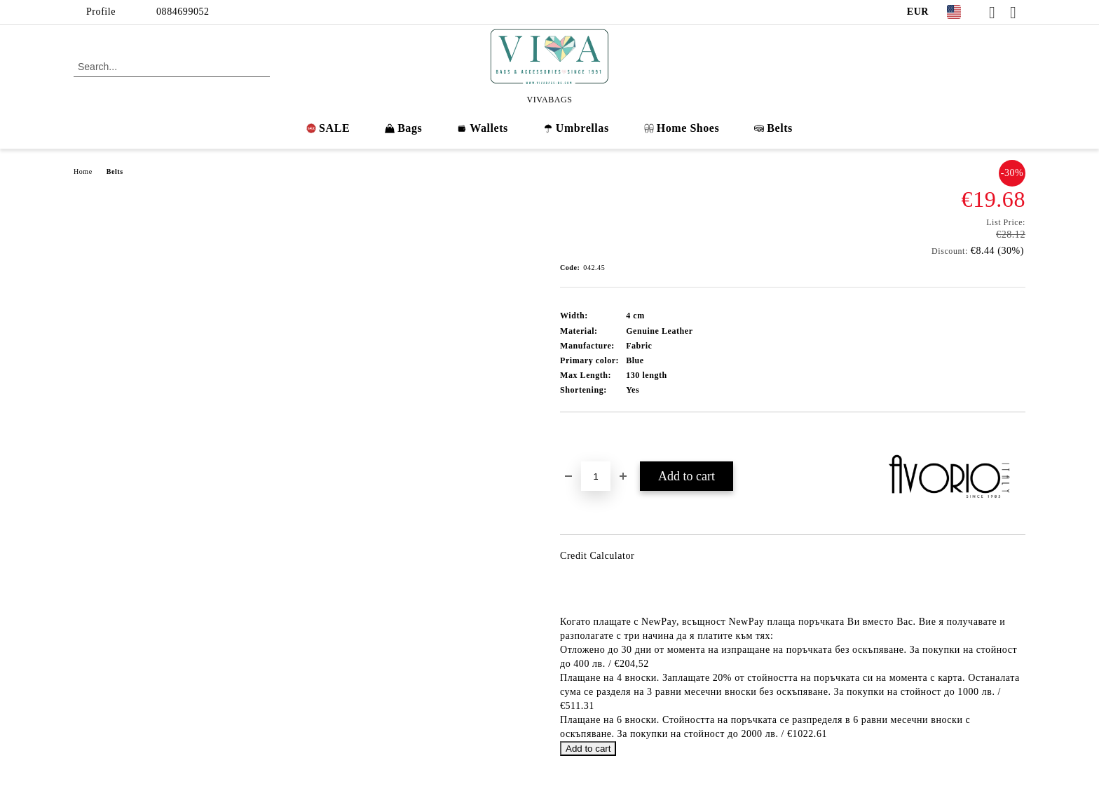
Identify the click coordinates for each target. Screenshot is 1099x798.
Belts (773, 128)
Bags (403, 128)
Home (83, 171)
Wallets (482, 128)
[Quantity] (595, 476)
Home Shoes (682, 128)
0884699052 (183, 11)
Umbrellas (576, 128)
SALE (328, 128)
